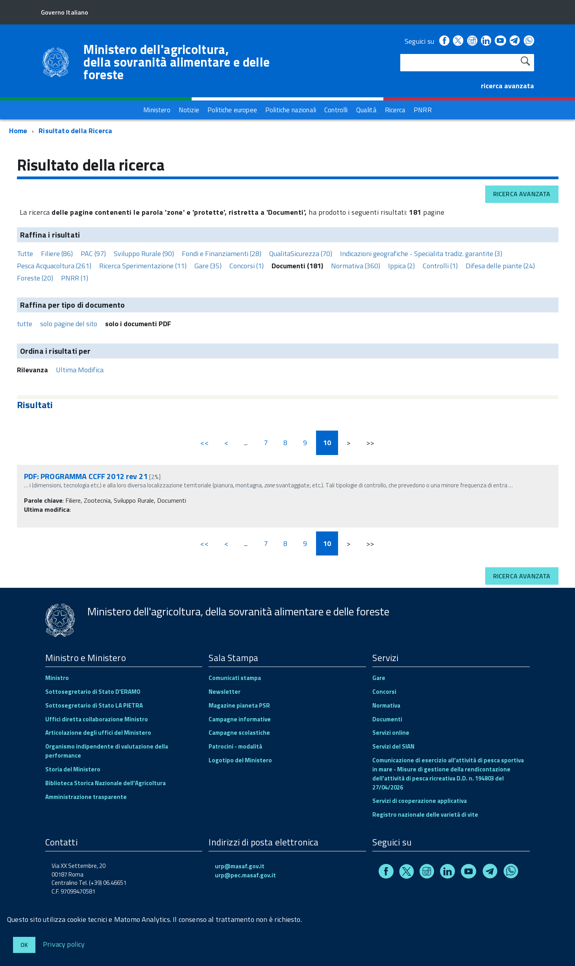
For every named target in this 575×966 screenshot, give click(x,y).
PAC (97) (93, 253)
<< (204, 442)
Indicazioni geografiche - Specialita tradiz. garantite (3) (421, 253)
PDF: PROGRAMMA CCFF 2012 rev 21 (86, 476)
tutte (24, 323)
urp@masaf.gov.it (239, 866)
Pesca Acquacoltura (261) (54, 265)
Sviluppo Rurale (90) (144, 253)
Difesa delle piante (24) (500, 265)
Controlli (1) (440, 265)
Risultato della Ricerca (75, 130)
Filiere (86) (57, 253)
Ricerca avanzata (522, 194)
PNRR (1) (74, 278)
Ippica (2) (401, 265)
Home (18, 130)
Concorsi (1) (246, 265)
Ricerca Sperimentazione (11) (143, 265)
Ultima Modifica (80, 369)
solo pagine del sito (68, 323)
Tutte (25, 253)
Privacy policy (64, 943)
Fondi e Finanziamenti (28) (221, 253)
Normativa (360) (355, 265)
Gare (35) (208, 265)
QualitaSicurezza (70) (300, 253)
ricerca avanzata (507, 85)
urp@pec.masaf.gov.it (245, 875)
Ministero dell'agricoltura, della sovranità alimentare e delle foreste (176, 62)
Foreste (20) (35, 278)
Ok (24, 944)
